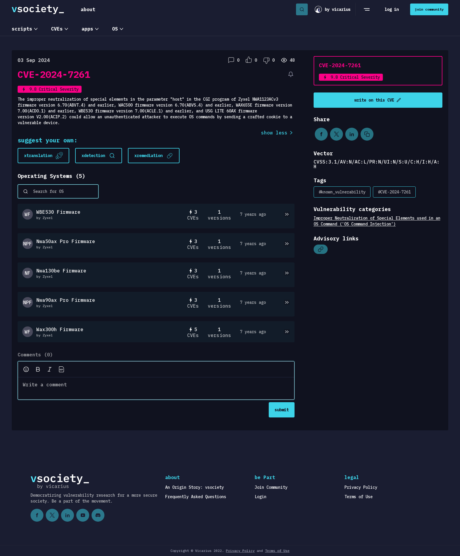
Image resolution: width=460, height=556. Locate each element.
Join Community (271, 487)
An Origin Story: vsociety (194, 487)
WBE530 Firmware (58, 212)
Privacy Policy (360, 487)
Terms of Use (358, 496)
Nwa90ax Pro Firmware (65, 300)
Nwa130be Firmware (61, 271)
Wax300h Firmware (59, 329)
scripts (22, 29)
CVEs (57, 29)
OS (115, 29)
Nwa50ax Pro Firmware (65, 241)
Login (260, 496)
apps (87, 29)
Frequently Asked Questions (195, 496)
